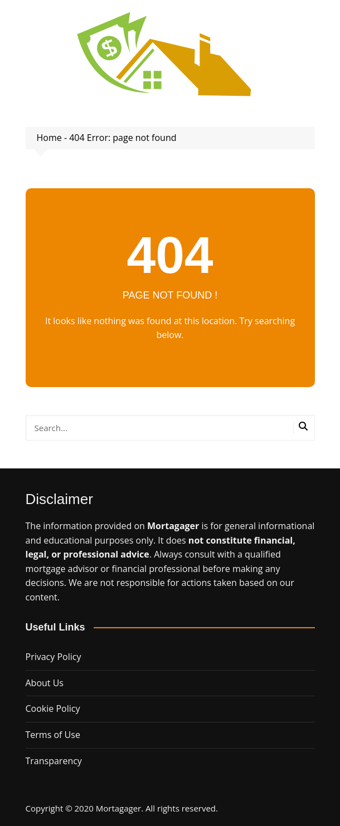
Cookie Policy (53, 708)
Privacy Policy (53, 657)
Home (49, 137)
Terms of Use (53, 735)
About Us (45, 683)
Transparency (54, 761)
